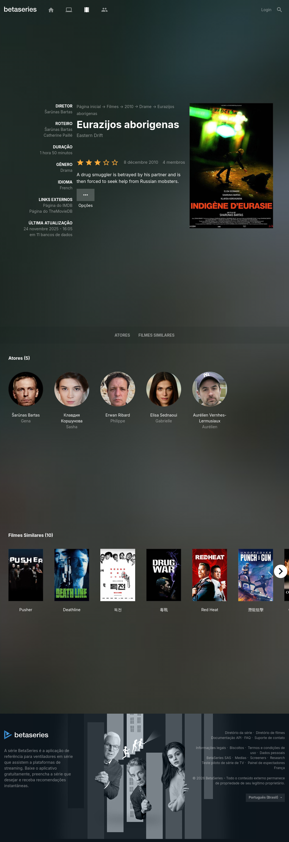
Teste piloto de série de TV (223, 763)
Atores (122, 335)
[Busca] (279, 10)
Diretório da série (238, 733)
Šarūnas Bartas (58, 111)
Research (277, 758)
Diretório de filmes (270, 733)
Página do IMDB (57, 205)
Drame (145, 106)
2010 (129, 106)
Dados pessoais (272, 753)
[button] (25, 401)
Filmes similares (156, 335)
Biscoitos (237, 748)
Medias (240, 758)
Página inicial (89, 106)
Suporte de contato (269, 738)
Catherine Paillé (58, 135)
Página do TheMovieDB (50, 211)
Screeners (258, 758)
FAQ (247, 738)
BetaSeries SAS (219, 758)
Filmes (113, 106)
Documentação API (226, 738)
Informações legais (211, 748)
